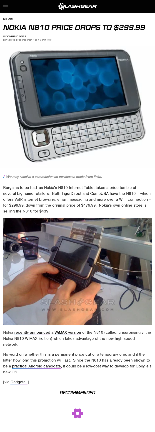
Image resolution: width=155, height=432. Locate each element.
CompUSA (99, 193)
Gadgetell (19, 381)
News (8, 19)
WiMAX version (68, 332)
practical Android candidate (36, 366)
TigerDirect (71, 193)
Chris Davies (16, 36)
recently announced (32, 332)
